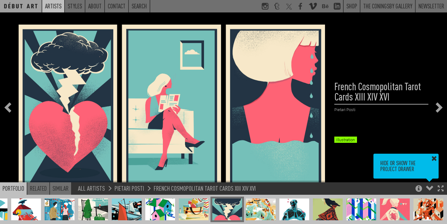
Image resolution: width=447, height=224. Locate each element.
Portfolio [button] (13, 188)
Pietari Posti (129, 188)
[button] (441, 189)
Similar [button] (60, 188)
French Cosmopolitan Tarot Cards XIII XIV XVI (205, 188)
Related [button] (38, 188)
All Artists (91, 188)
